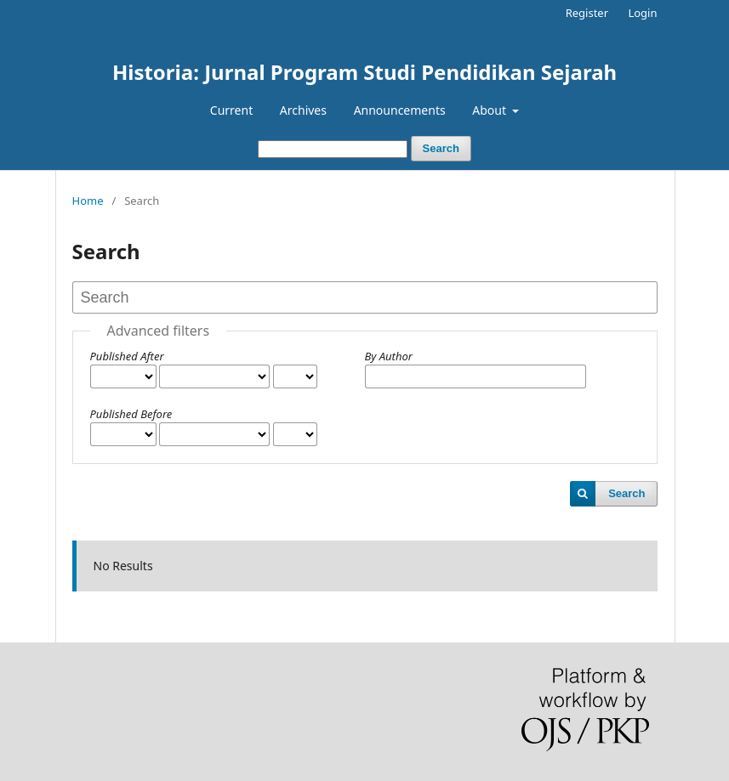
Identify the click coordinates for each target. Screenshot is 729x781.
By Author (389, 356)
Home (88, 200)
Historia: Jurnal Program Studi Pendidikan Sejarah (364, 72)
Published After (127, 356)
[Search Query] (332, 149)
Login (642, 12)
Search (441, 148)
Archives (303, 110)
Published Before (131, 414)
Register (587, 12)
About (490, 110)
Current (231, 110)
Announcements (400, 110)
